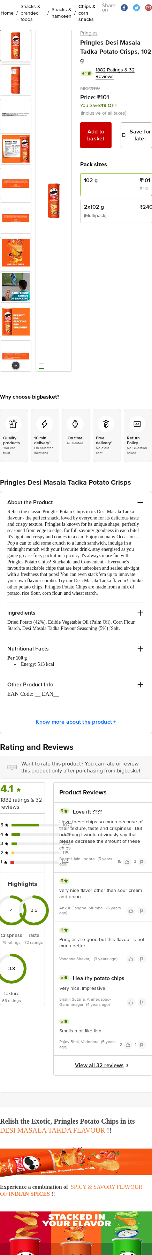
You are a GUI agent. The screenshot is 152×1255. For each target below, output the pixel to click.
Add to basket (96, 135)
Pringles (89, 33)
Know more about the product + (76, 721)
